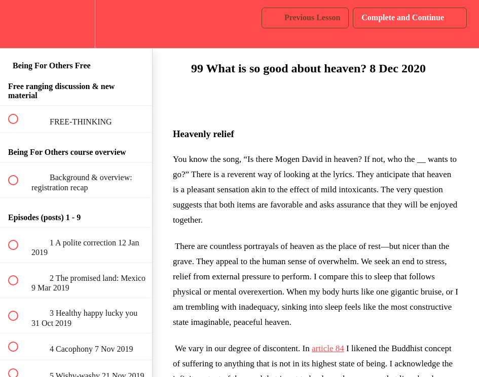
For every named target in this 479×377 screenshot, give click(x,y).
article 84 (328, 348)
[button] (19, 24)
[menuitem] (76, 24)
